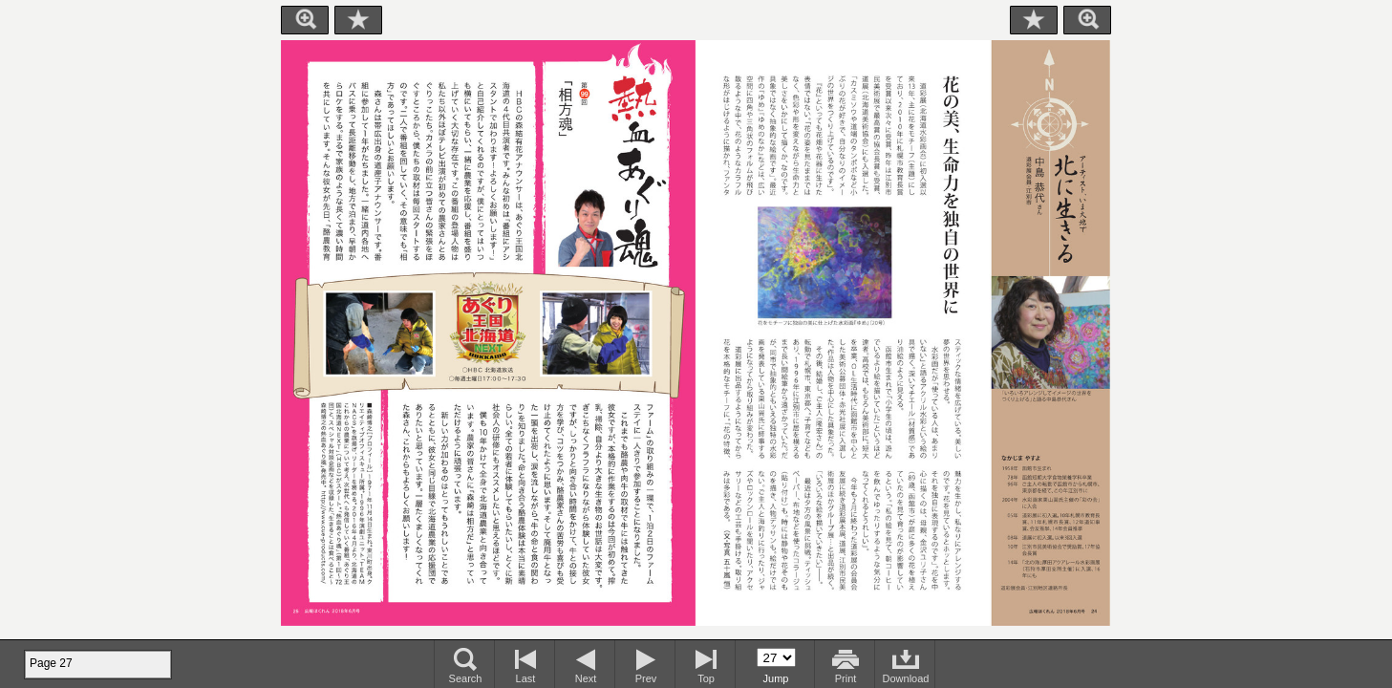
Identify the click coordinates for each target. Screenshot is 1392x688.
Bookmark (358, 20)
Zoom (305, 20)
